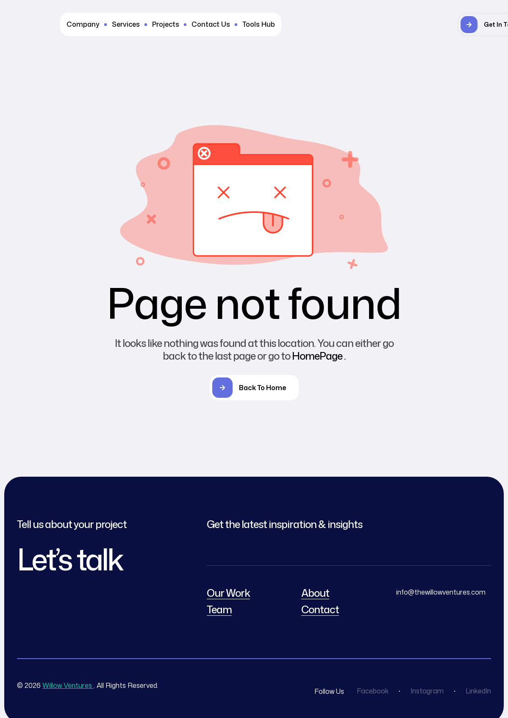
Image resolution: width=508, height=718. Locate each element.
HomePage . (319, 356)
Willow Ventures (68, 685)
